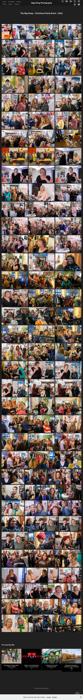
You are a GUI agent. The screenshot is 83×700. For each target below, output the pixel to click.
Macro (10, 4)
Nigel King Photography (41, 3)
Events (19, 2)
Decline (54, 697)
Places (5, 4)
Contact (16, 4)
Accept (48, 697)
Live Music (11, 2)
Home (4, 2)
